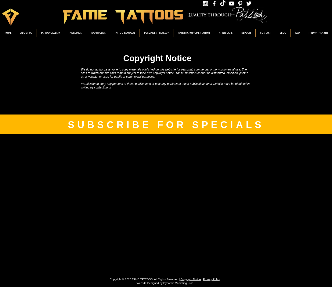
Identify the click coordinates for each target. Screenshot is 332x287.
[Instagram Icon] (205, 3)
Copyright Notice (190, 279)
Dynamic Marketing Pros (178, 283)
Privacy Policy (211, 279)
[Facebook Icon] (214, 3)
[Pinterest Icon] (240, 3)
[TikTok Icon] (222, 3)
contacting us (103, 87)
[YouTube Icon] (231, 3)
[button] (50, 33)
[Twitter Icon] (248, 3)
